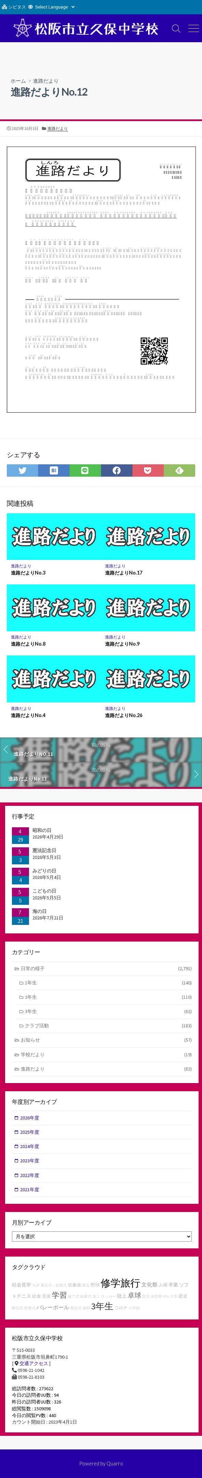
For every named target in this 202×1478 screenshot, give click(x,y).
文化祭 (149, 1284)
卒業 (173, 1285)
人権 (163, 1285)
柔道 (182, 1296)
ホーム (18, 81)
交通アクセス (33, 1363)
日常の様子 (106, 968)
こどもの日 (44, 891)
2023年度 (29, 1161)
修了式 (73, 1296)
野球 (95, 1285)
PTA (166, 1296)
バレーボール (53, 1307)
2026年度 (29, 1118)
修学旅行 (120, 1283)
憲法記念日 (44, 850)
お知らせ (106, 1040)
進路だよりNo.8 (28, 644)
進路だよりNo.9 (122, 644)
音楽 (46, 1296)
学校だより (106, 1054)
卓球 (134, 1295)
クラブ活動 (108, 1025)
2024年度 (29, 1146)
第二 (96, 1296)
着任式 (76, 1308)
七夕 (36, 1285)
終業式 (29, 1308)
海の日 (39, 911)
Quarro (114, 1463)
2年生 (108, 997)
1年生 (108, 982)
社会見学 (21, 1285)
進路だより (46, 81)
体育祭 (156, 1296)
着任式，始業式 (54, 1285)
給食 (36, 1296)
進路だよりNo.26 (123, 715)
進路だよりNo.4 (28, 715)
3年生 (108, 1011)
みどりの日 (44, 871)
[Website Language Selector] (55, 7)
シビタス (17, 7)
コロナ (121, 1307)
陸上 (122, 1296)
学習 (59, 1295)
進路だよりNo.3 (28, 573)
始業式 (85, 1296)
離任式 (17, 1308)
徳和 (86, 1308)
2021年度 (29, 1189)
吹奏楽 (74, 1285)
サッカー (108, 1296)
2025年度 (29, 1132)
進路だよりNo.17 (123, 573)
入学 (173, 1296)
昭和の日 (42, 830)
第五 (86, 1285)
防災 (146, 1296)
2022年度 (29, 1175)
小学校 (134, 1308)
